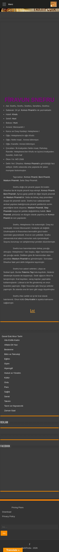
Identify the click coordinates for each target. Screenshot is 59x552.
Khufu (14, 114)
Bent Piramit (44, 177)
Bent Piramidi (9, 194)
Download (6, 512)
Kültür (7, 378)
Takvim (7, 401)
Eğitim (7, 359)
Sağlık (7, 392)
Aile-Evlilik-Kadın (12, 340)
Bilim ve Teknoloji (12, 354)
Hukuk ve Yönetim (12, 373)
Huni (14, 118)
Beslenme (8, 349)
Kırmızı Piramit (27, 110)
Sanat (7, 396)
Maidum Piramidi (11, 180)
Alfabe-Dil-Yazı (11, 345)
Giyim (6, 363)
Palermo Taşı (28, 272)
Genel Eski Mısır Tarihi (12, 336)
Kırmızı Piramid (31, 163)
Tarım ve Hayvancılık (13, 406)
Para (6, 387)
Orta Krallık (30, 299)
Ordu (6, 382)
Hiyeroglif (8, 368)
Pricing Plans (18, 507)
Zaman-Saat (10, 410)
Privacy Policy (8, 516)
